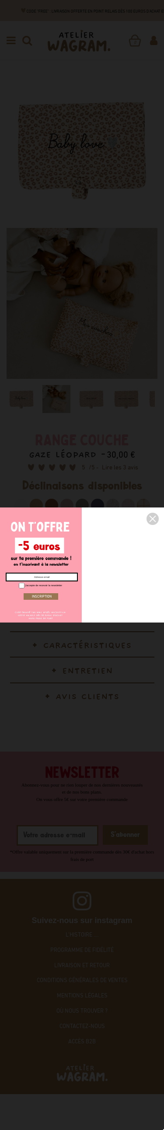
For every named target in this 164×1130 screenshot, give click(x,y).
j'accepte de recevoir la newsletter (39, 585)
